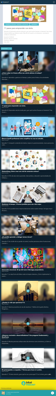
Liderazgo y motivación (22, 24)
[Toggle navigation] (53, 2)
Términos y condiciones (6, 388)
